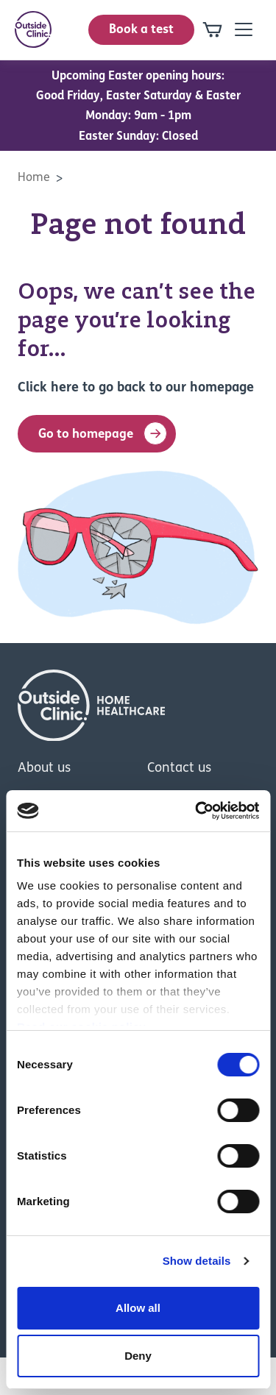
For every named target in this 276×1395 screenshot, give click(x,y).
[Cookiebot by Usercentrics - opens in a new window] (196, 810)
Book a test (141, 30)
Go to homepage (102, 433)
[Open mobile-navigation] (243, 29)
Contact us (179, 768)
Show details (197, 1260)
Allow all (138, 1308)
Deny (138, 1355)
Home (34, 178)
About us (44, 768)
